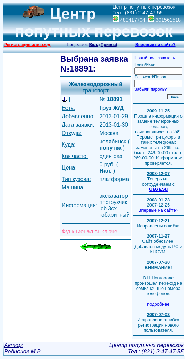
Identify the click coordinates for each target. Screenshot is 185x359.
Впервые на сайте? (155, 44)
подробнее (158, 304)
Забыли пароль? (150, 89)
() (108, 44)
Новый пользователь (154, 57)
